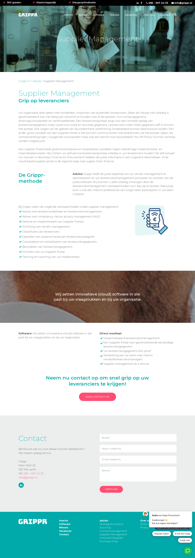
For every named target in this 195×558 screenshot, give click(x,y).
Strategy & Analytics (111, 524)
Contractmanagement (113, 531)
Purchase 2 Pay (109, 541)
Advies (37, 81)
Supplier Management (113, 534)
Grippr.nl (24, 81)
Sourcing (105, 527)
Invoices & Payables (111, 538)
